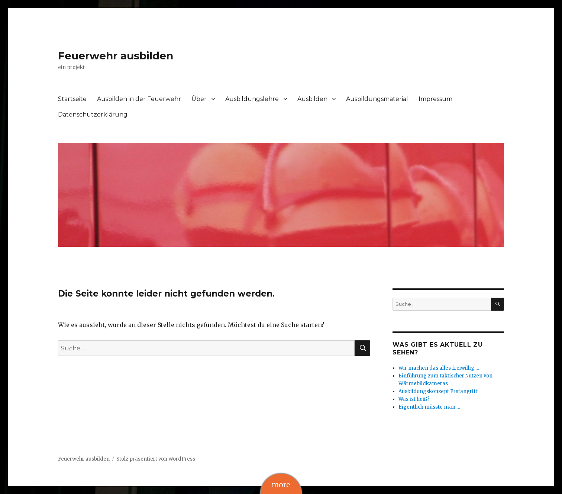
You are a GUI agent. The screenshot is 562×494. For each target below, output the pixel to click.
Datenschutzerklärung (92, 114)
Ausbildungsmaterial (377, 98)
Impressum (435, 98)
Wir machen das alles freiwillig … (438, 368)
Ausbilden (312, 98)
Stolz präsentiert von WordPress (155, 459)
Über (199, 98)
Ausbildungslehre (252, 98)
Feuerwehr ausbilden (115, 55)
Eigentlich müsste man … (429, 407)
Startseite (72, 98)
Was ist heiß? (414, 399)
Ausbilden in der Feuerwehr (139, 98)
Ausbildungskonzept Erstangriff (438, 391)
